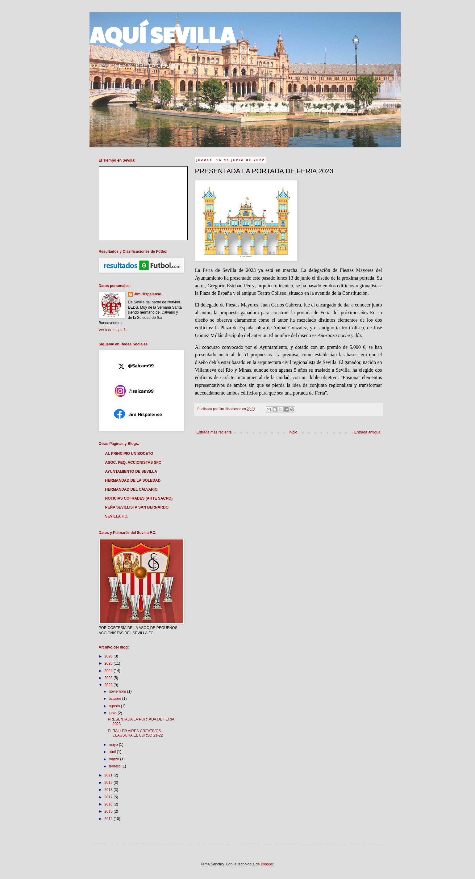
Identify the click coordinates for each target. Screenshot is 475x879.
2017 (109, 797)
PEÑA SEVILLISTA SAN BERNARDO (137, 507)
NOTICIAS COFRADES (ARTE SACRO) (139, 498)
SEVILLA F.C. (116, 516)
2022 (109, 685)
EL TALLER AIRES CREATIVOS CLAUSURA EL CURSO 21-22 (135, 733)
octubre (115, 698)
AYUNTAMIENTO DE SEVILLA (131, 471)
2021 (109, 775)
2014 (109, 819)
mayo (114, 744)
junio (113, 713)
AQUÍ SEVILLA (162, 34)
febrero (115, 766)
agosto (115, 706)
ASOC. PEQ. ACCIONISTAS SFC (133, 462)
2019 (109, 782)
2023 (109, 678)
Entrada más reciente (214, 432)
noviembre (118, 691)
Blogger (267, 864)
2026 (109, 656)
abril (113, 752)
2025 (109, 663)
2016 (109, 804)
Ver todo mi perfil (113, 330)
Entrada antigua (367, 432)
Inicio (293, 432)
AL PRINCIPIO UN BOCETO (129, 453)
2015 (109, 811)
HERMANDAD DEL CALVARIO (131, 489)
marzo (114, 759)
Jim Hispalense (147, 294)
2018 (109, 790)
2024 (109, 671)
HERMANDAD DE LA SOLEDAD (133, 480)
